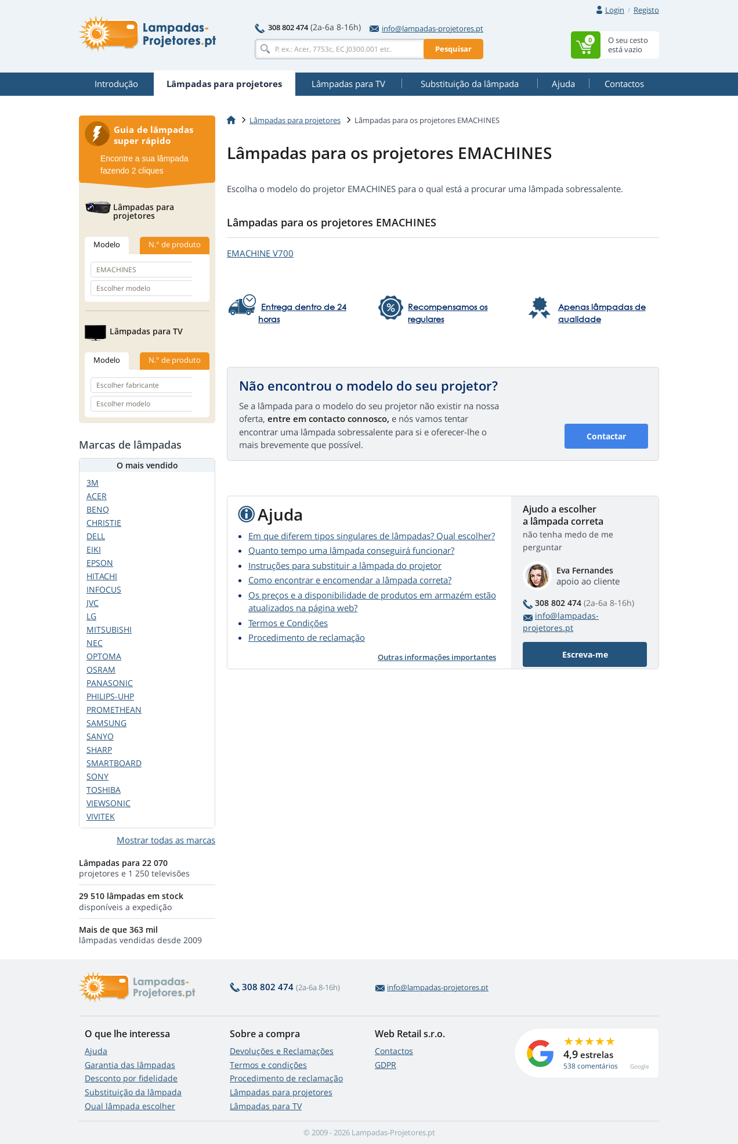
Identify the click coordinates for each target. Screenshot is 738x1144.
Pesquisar (453, 49)
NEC (94, 642)
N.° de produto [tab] (175, 244)
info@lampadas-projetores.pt (426, 28)
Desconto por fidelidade (131, 1078)
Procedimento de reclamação (306, 637)
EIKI (93, 549)
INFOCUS (103, 589)
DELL (95, 536)
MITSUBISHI (109, 629)
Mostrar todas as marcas (166, 840)
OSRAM (100, 669)
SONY (97, 776)
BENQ (97, 509)
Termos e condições (268, 1064)
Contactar (606, 436)
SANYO (100, 736)
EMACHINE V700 (260, 253)
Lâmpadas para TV (266, 1105)
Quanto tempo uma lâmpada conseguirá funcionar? (351, 550)
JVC (92, 602)
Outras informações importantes (437, 657)
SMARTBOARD (114, 762)
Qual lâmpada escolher (130, 1105)
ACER (96, 495)
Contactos (394, 1050)
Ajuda (96, 1050)
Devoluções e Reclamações (282, 1050)
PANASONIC (109, 682)
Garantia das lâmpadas (130, 1064)
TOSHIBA (103, 789)
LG (91, 616)
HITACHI (101, 576)
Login (614, 10)
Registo (646, 10)
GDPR (385, 1064)
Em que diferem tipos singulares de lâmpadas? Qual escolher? (371, 536)
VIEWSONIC (108, 803)
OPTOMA (103, 656)
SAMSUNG (106, 722)
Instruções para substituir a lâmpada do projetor (345, 565)
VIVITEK (100, 816)
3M (92, 482)
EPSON (99, 562)
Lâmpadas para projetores (295, 120)
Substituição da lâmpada (133, 1092)
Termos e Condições (288, 623)
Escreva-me (585, 654)
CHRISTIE (103, 522)
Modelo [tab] (106, 244)
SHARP (99, 749)
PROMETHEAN (114, 709)
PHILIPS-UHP (110, 696)
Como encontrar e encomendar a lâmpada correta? (349, 580)
